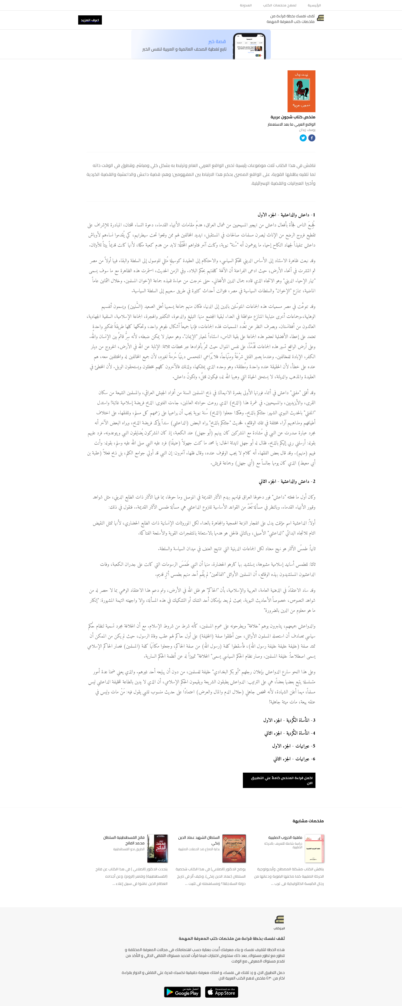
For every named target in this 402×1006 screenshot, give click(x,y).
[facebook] (311, 138)
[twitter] (303, 138)
